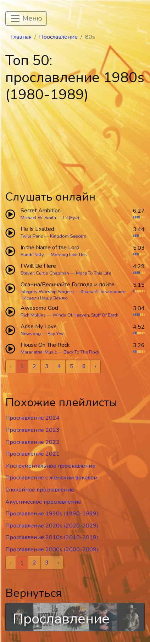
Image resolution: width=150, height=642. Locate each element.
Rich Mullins (33, 315)
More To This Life (93, 273)
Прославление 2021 (32, 454)
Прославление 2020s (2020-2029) (51, 526)
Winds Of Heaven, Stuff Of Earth (85, 315)
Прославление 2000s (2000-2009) (51, 549)
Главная (21, 37)
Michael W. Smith (38, 217)
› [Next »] (95, 366)
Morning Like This (69, 254)
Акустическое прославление (43, 502)
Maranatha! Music (39, 352)
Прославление (58, 37)
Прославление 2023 (32, 430)
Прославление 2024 (32, 418)
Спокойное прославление (39, 490)
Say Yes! (56, 333)
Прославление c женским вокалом (51, 478)
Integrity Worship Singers (47, 291)
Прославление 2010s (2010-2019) (51, 537)
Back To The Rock (81, 352)
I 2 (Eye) (71, 217)
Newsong (31, 333)
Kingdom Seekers (68, 236)
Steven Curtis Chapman (45, 273)
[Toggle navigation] (26, 18)
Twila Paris (32, 236)
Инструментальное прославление (50, 466)
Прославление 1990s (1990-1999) (51, 514)
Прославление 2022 (32, 442)
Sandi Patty (32, 254)
